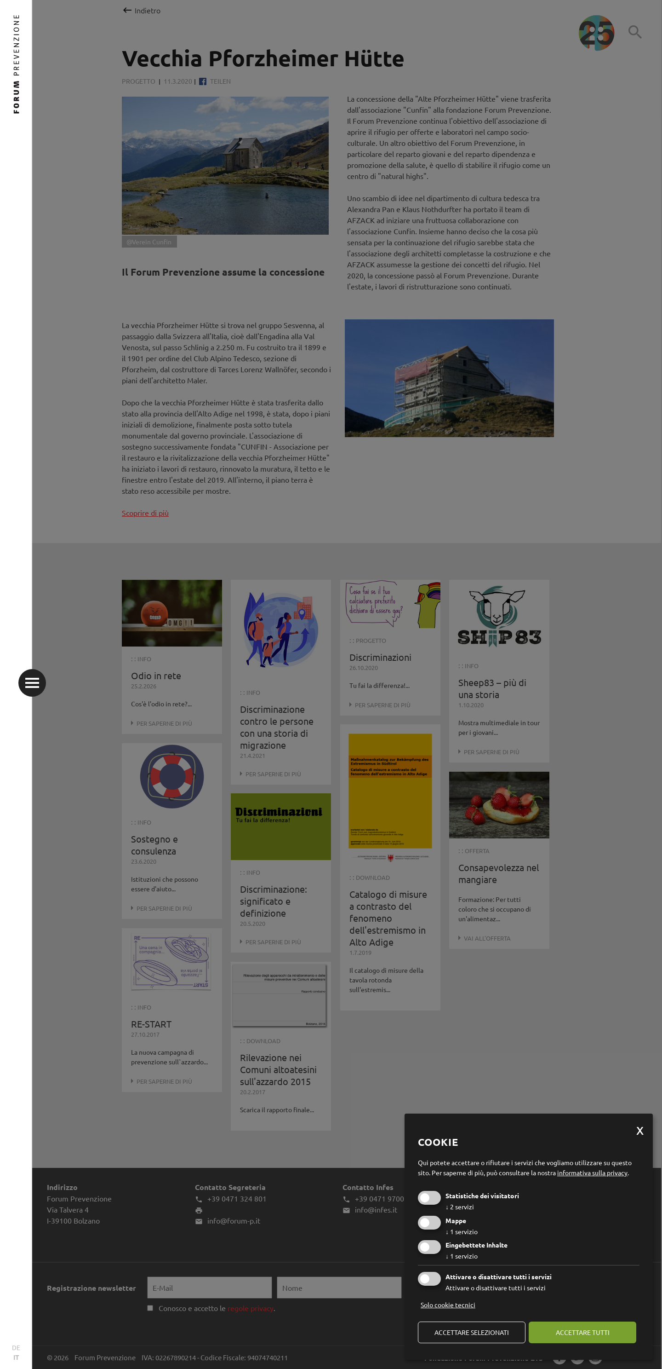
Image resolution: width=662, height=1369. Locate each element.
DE (16, 1347)
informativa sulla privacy (592, 1172)
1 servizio (461, 1231)
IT (16, 1357)
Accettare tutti (583, 1332)
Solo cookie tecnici (448, 1304)
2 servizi (459, 1206)
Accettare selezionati (471, 1332)
